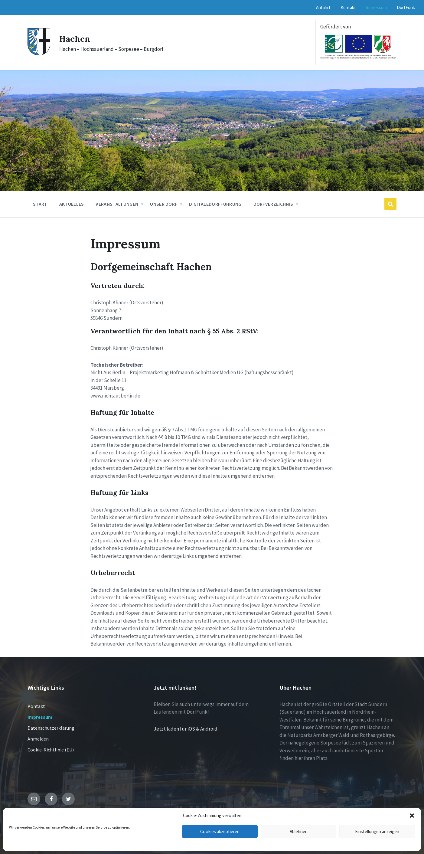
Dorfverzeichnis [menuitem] (273, 204)
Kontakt (36, 706)
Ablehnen (299, 831)
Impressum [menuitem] (376, 7)
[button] (412, 816)
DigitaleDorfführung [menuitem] (215, 204)
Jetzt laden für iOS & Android (185, 728)
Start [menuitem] (40, 204)
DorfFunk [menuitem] (406, 7)
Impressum (40, 717)
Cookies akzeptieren (220, 831)
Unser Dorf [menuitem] (163, 204)
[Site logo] (39, 53)
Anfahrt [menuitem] (323, 7)
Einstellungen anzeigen (377, 831)
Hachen (75, 38)
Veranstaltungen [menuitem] (117, 204)
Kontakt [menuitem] (348, 7)
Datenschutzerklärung (51, 728)
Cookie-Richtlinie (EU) (51, 750)
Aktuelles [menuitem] (71, 204)
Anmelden (38, 739)
